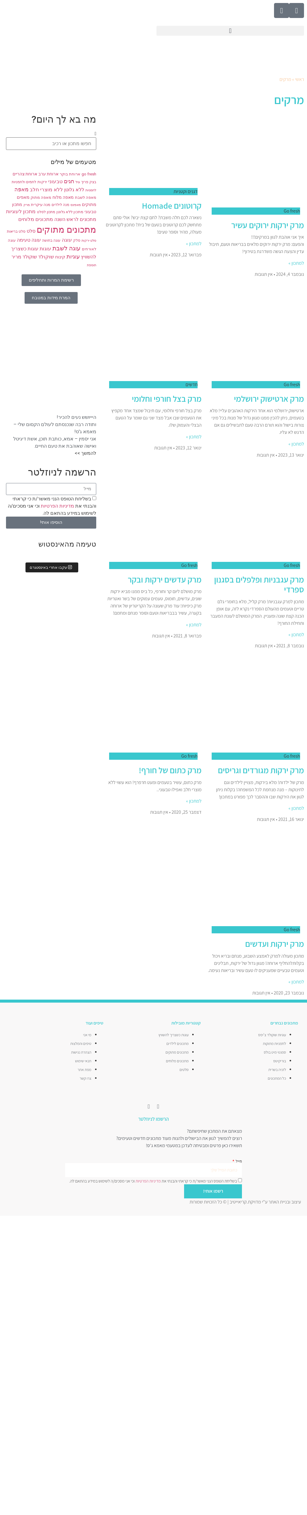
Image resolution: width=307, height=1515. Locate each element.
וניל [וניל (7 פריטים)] (78, 182)
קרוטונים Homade (171, 205)
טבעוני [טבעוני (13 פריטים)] (55, 181)
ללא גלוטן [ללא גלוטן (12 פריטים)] (74, 189)
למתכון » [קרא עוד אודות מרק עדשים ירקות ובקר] (194, 625)
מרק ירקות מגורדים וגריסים (261, 770)
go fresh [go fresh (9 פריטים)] (89, 174)
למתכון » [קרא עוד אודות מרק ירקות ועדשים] (296, 982)
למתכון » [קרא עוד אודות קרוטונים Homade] (194, 243)
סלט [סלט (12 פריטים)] (31, 231)
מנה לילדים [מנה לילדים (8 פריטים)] (60, 205)
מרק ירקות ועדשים (274, 943)
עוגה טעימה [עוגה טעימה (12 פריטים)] (29, 240)
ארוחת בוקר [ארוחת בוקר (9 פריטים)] (70, 174)
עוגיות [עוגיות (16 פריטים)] (73, 256)
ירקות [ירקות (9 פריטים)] (42, 182)
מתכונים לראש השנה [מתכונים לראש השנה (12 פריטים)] (75, 219)
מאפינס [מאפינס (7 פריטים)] (75, 205)
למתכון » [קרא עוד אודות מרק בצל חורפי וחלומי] (194, 437)
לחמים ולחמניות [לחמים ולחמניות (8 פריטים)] (24, 182)
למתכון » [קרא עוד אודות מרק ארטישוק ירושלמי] (296, 444)
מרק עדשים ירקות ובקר (164, 579)
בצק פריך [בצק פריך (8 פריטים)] (88, 182)
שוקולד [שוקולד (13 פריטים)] (46, 257)
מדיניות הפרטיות (57, 505)
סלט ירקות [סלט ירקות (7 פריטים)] (89, 241)
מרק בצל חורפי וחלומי (167, 398)
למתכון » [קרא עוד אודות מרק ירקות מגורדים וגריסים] (296, 808)
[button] (230, 31)
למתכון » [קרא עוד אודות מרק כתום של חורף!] (194, 801)
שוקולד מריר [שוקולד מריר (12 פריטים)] (24, 257)
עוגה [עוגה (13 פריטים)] (67, 240)
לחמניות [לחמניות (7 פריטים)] (90, 190)
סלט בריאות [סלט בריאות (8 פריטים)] (16, 231)
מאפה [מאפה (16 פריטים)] (21, 189)
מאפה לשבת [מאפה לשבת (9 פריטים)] (85, 197)
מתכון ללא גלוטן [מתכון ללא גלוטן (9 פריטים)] (69, 212)
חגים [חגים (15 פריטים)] (69, 181)
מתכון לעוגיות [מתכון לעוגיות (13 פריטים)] (21, 211)
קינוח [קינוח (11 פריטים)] (60, 257)
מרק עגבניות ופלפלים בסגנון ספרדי (259, 584)
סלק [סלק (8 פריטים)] (76, 240)
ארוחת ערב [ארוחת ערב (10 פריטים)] (48, 173)
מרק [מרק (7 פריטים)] (26, 205)
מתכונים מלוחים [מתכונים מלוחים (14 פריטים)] (35, 219)
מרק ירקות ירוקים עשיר (267, 225)
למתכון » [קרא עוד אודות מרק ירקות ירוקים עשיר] (296, 263)
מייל (238, 1161)
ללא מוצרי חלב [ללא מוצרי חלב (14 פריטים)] (46, 189)
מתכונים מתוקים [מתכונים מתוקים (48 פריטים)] (66, 230)
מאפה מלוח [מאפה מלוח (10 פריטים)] (63, 197)
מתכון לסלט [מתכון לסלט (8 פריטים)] (46, 212)
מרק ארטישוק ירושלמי (269, 398)
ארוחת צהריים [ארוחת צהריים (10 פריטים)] (25, 173)
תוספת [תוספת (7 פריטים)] (91, 265)
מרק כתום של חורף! (170, 770)
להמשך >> (85, 453)
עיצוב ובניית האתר (285, 1201)
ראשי (299, 79)
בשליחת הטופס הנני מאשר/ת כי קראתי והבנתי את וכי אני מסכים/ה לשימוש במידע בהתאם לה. (52, 506)
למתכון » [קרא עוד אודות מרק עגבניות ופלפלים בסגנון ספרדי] (296, 634)
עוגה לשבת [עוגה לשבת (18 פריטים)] (66, 248)
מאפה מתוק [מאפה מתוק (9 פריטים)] (41, 197)
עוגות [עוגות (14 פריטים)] (45, 249)
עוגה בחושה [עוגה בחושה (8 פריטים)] (51, 240)
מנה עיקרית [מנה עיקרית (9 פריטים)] (40, 204)
